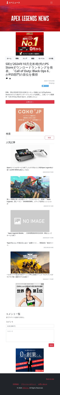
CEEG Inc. (25, 388)
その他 (51, 58)
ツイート (46, 86)
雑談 (32, 58)
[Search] (25, 137)
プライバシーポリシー (28, 384)
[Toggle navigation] (51, 2)
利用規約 (16, 384)
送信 (51, 345)
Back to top (50, 379)
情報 (17, 58)
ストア (25, 58)
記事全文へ (30, 102)
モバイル (41, 58)
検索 (49, 138)
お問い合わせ (42, 384)
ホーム (9, 58)
